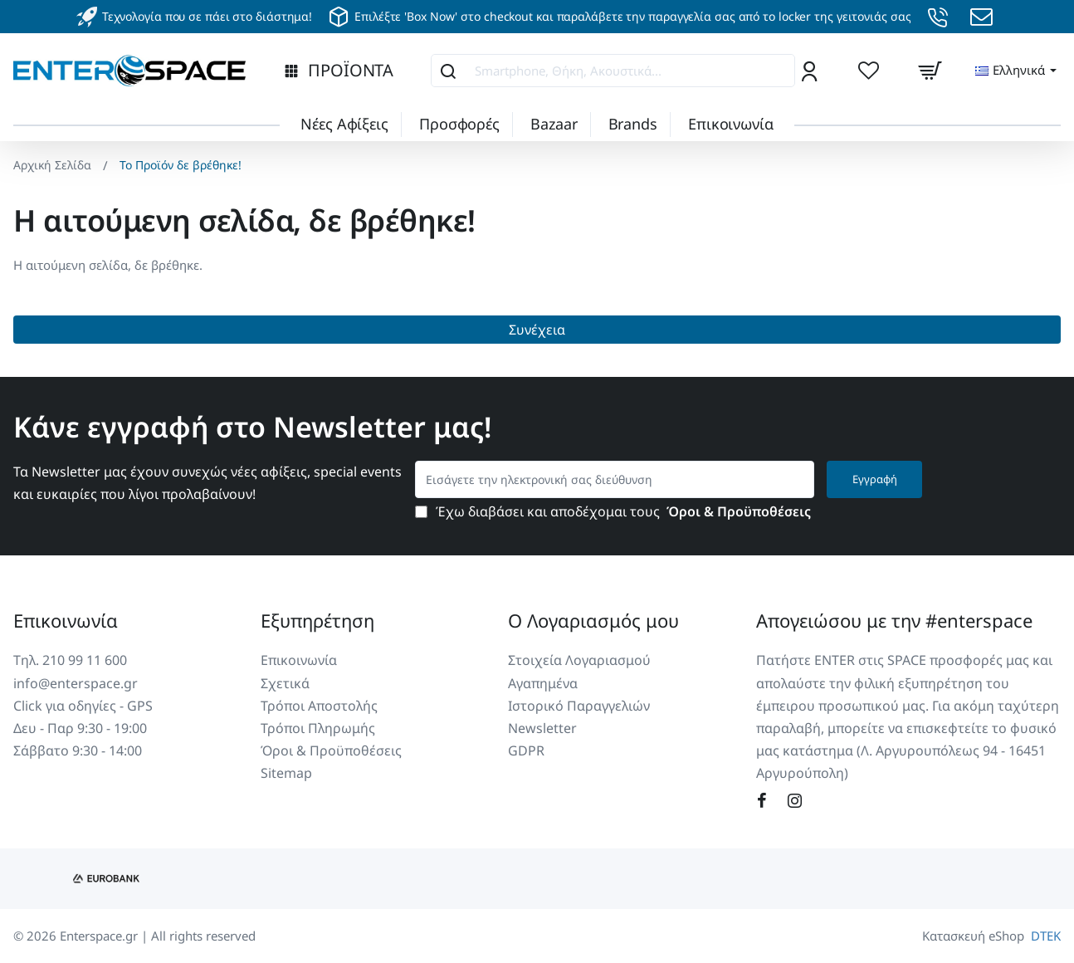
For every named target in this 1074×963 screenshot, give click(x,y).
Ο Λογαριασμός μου (593, 620)
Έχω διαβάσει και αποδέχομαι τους (614, 512)
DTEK (1046, 935)
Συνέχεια (537, 329)
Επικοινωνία (65, 620)
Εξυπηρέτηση (317, 620)
